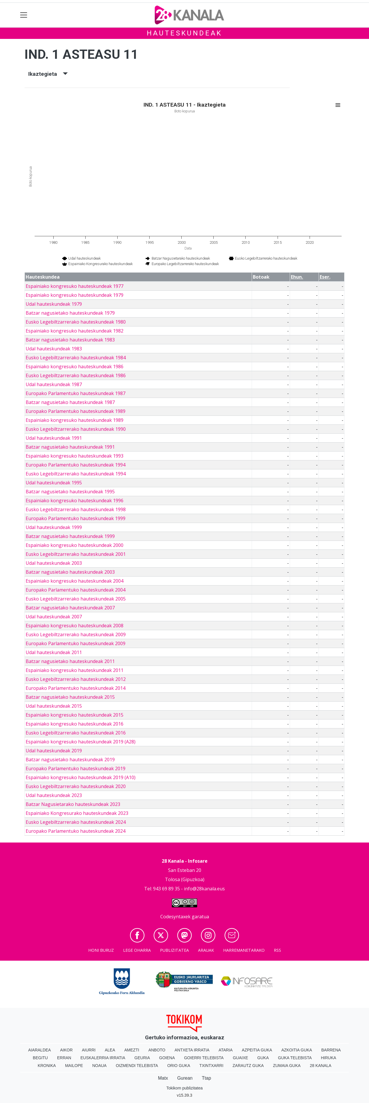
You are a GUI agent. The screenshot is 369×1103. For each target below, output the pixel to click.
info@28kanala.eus (204, 888)
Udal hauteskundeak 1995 (54, 482)
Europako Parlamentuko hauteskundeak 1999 (75, 518)
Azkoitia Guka (296, 1050)
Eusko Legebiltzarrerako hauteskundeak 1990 (76, 429)
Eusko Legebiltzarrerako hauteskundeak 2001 (76, 554)
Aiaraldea (39, 1050)
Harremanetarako (244, 950)
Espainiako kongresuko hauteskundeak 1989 (74, 420)
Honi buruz (101, 950)
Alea (110, 1050)
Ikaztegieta (48, 74)
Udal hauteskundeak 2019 (54, 750)
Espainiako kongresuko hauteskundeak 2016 (74, 724)
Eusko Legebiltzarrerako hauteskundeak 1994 (76, 474)
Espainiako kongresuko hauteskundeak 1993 (74, 456)
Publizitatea (174, 950)
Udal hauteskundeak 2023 (54, 795)
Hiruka (328, 1057)
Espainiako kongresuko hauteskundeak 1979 (74, 295)
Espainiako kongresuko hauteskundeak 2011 (74, 670)
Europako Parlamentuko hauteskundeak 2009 (75, 643)
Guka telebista (295, 1057)
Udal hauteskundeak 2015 (54, 706)
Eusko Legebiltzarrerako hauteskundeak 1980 (76, 322)
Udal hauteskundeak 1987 (54, 384)
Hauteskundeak (184, 33)
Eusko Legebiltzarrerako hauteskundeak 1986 (76, 375)
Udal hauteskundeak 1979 (54, 304)
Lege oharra (137, 950)
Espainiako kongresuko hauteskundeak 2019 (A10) (80, 777)
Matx (163, 1078)
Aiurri (88, 1050)
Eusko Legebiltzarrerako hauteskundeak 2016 (76, 733)
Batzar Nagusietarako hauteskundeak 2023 (73, 804)
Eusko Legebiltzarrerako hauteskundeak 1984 (76, 357)
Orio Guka (178, 1065)
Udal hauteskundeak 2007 (54, 616)
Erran (64, 1057)
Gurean (185, 1078)
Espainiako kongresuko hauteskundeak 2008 (74, 625)
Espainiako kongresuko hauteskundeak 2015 (74, 715)
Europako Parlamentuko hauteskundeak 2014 (75, 688)
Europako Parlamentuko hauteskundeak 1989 (75, 411)
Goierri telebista (203, 1057)
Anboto (156, 1050)
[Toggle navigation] (24, 15)
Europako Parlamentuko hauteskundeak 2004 (75, 590)
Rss (277, 950)
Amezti (131, 1050)
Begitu (40, 1057)
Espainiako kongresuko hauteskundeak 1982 (74, 331)
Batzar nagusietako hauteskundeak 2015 (70, 697)
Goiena (167, 1057)
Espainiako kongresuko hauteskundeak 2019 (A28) (80, 742)
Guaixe (240, 1057)
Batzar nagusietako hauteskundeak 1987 (70, 402)
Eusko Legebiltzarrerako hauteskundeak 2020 (76, 786)
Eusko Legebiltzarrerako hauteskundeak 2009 (76, 634)
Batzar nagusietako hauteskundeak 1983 (70, 340)
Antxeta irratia (192, 1050)
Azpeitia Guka (257, 1050)
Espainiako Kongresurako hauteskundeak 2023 (77, 813)
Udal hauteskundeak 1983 (54, 348)
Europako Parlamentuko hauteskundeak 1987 (75, 393)
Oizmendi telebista (137, 1065)
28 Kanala (321, 1065)
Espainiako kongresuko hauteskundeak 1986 (74, 366)
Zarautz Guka (248, 1065)
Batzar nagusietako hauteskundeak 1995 (70, 491)
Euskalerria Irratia (102, 1057)
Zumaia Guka (287, 1065)
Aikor (66, 1050)
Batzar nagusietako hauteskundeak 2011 (70, 661)
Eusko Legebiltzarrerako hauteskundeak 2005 (76, 599)
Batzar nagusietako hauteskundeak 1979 (70, 313)
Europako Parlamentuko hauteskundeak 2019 (75, 768)
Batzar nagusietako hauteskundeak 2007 (70, 608)
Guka (263, 1057)
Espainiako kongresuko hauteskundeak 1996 (74, 500)
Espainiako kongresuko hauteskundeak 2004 (74, 581)
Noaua (99, 1065)
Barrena (331, 1050)
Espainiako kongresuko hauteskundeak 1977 (74, 286)
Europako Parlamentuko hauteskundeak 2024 (75, 831)
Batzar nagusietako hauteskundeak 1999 (70, 536)
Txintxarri (211, 1065)
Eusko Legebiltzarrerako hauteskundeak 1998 (76, 509)
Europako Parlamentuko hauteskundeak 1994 (75, 465)
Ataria (226, 1050)
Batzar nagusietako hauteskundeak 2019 (70, 759)
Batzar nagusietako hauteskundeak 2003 (70, 572)
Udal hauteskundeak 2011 (54, 652)
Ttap (206, 1078)
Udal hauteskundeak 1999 (54, 527)
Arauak (206, 950)
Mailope (74, 1065)
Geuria (142, 1057)
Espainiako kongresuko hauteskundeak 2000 (74, 545)
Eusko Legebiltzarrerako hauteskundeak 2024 (76, 822)
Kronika (47, 1065)
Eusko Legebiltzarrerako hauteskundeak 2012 (76, 679)
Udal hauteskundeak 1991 (54, 438)
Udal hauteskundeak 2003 (54, 563)
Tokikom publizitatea (184, 1088)
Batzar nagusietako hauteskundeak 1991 (70, 447)
